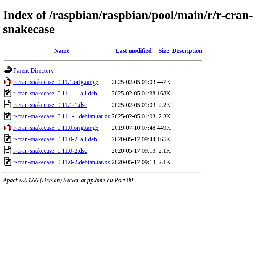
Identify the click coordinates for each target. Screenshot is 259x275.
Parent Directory (33, 70)
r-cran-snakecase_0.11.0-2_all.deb (55, 139)
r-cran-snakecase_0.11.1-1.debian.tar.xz (61, 116)
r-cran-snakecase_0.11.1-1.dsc (50, 105)
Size (164, 50)
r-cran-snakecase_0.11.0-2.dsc (50, 150)
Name (61, 50)
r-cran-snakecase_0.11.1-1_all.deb (55, 93)
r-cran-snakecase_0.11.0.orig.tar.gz (55, 128)
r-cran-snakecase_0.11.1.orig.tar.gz (55, 82)
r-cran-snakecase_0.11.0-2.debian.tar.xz (61, 162)
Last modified (134, 50)
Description (187, 50)
